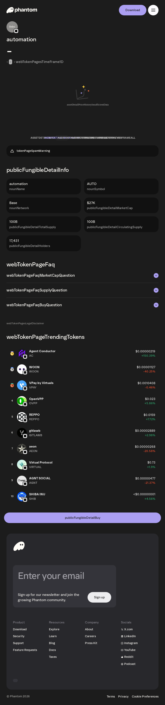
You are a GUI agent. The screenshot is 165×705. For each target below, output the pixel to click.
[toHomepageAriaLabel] (19, 546)
